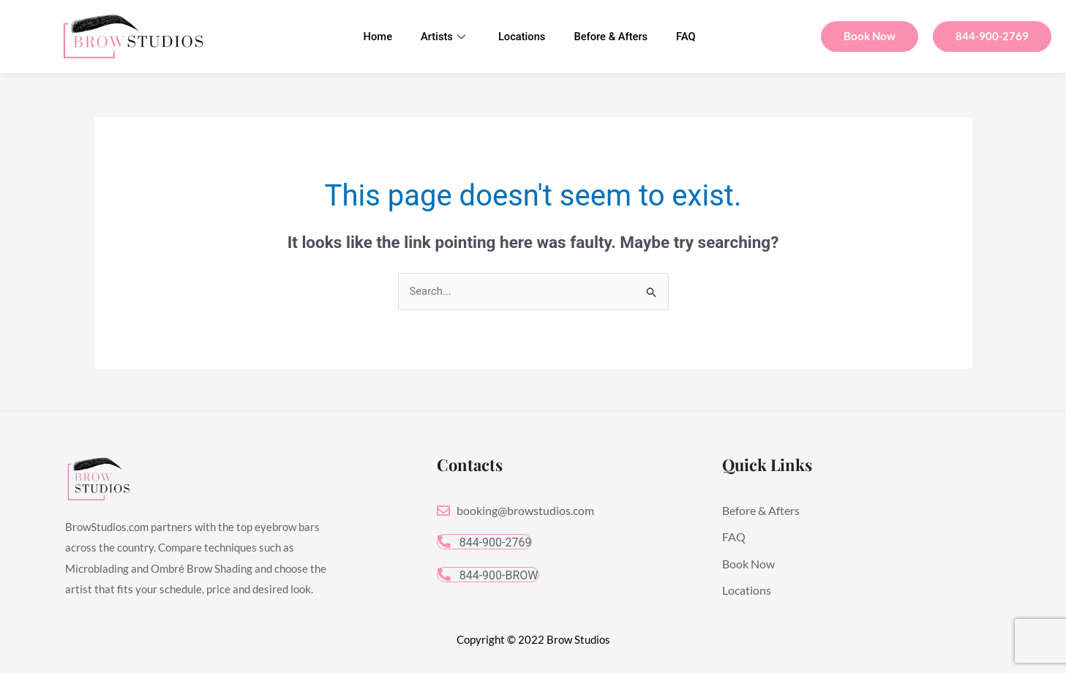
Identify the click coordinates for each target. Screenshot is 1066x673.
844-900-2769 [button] (485, 542)
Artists (441, 36)
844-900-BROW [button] (488, 575)
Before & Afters (612, 36)
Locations (522, 36)
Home (374, 36)
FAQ (689, 36)
